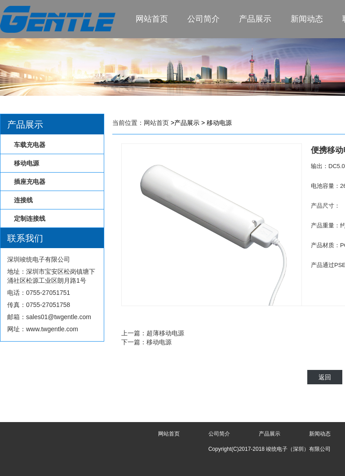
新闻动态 (307, 18)
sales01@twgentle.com (58, 316)
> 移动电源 (216, 122)
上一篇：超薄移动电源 (152, 333)
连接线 (23, 200)
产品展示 (255, 18)
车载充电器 (29, 144)
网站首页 (152, 18)
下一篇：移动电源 (146, 342)
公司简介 (203, 18)
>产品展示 (185, 122)
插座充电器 (29, 181)
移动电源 (26, 163)
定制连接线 (29, 218)
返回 (324, 377)
